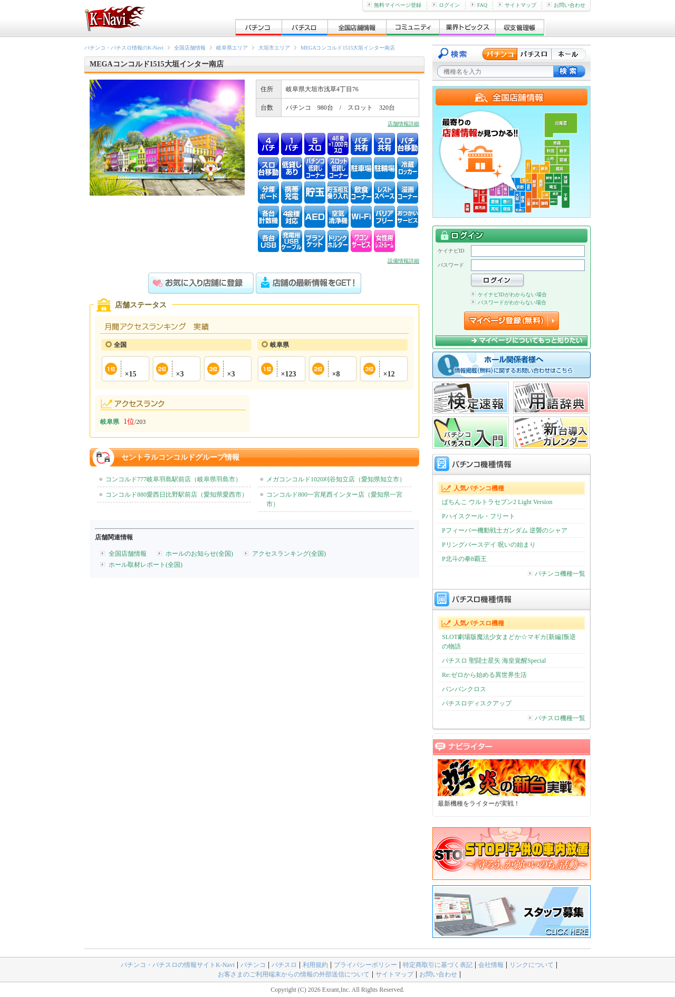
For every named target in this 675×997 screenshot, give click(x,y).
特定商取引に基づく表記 (437, 965)
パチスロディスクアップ (477, 703)
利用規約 (315, 965)
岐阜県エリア (232, 48)
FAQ (478, 5)
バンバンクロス (464, 689)
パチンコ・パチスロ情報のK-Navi (123, 48)
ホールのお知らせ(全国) (199, 553)
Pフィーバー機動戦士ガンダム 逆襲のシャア (504, 530)
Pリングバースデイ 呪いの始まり (489, 544)
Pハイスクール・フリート (478, 516)
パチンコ (253, 965)
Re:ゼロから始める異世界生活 (484, 675)
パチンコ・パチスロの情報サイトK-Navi (178, 965)
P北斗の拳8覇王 (464, 559)
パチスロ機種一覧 (556, 718)
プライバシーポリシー (365, 965)
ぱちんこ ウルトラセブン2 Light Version (497, 502)
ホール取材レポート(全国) (145, 564)
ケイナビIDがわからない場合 (509, 294)
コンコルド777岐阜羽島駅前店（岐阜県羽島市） (173, 479)
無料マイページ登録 (394, 5)
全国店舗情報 (190, 48)
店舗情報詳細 (403, 124)
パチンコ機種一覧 (556, 573)
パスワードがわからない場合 (508, 302)
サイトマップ (517, 5)
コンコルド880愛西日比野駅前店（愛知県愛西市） (176, 494)
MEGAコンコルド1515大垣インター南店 (348, 48)
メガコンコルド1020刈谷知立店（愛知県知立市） (336, 479)
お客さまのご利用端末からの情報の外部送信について (294, 974)
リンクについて (531, 965)
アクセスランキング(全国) (289, 553)
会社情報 (491, 965)
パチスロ (284, 965)
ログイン (446, 5)
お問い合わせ (566, 5)
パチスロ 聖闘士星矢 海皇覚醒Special (494, 660)
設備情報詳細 (403, 261)
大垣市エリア (274, 48)
